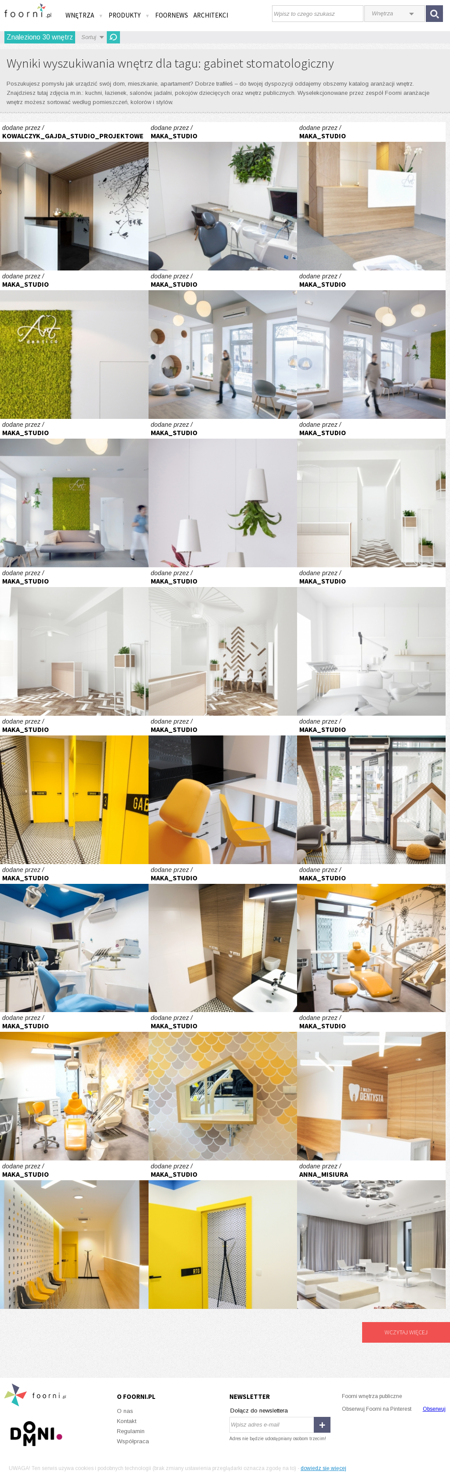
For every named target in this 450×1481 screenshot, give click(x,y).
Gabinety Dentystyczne (223, 196)
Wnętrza (84, 15)
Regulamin (131, 1431)
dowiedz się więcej (323, 1468)
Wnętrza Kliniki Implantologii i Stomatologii (371, 1234)
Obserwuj (434, 1409)
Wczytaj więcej (406, 1332)
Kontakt (126, 1421)
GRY (74, 790)
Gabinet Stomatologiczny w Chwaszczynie (74, 196)
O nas (125, 1411)
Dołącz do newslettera (259, 1410)
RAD (371, 493)
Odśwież (113, 37)
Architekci (210, 15)
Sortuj (88, 37)
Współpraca (133, 1441)
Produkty (129, 15)
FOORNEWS (171, 15)
